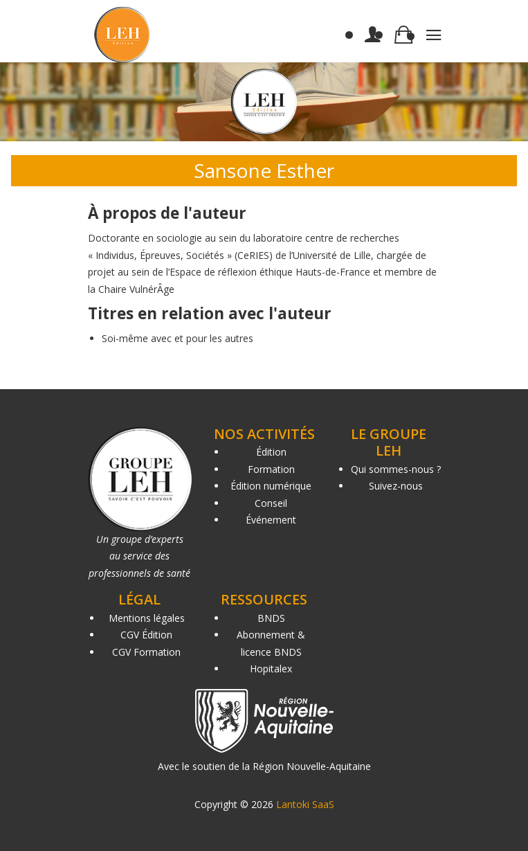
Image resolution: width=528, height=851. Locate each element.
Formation (271, 469)
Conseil (271, 503)
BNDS (271, 618)
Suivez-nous (396, 485)
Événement (271, 519)
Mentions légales (147, 618)
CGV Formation (146, 652)
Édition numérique (270, 485)
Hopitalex (271, 668)
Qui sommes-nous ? (396, 469)
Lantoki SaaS (305, 804)
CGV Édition (146, 634)
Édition (271, 451)
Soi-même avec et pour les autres (177, 338)
